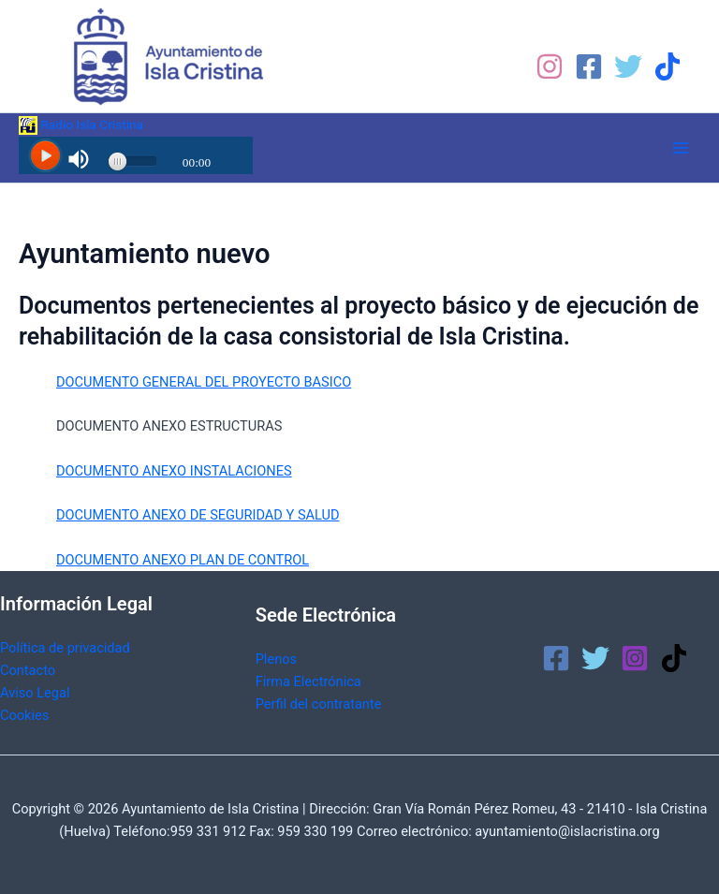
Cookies (24, 715)
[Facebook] (589, 66)
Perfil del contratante (319, 704)
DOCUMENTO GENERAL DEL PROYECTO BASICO (203, 382)
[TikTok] (667, 66)
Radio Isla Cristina (81, 124)
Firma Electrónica (308, 681)
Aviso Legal (34, 692)
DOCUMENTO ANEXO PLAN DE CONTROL (182, 559)
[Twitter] (628, 66)
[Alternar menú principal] (680, 148)
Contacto (27, 670)
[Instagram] (550, 66)
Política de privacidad (65, 647)
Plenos (276, 659)
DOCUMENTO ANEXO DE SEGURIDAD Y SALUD (198, 514)
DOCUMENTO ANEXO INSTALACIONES (174, 470)
